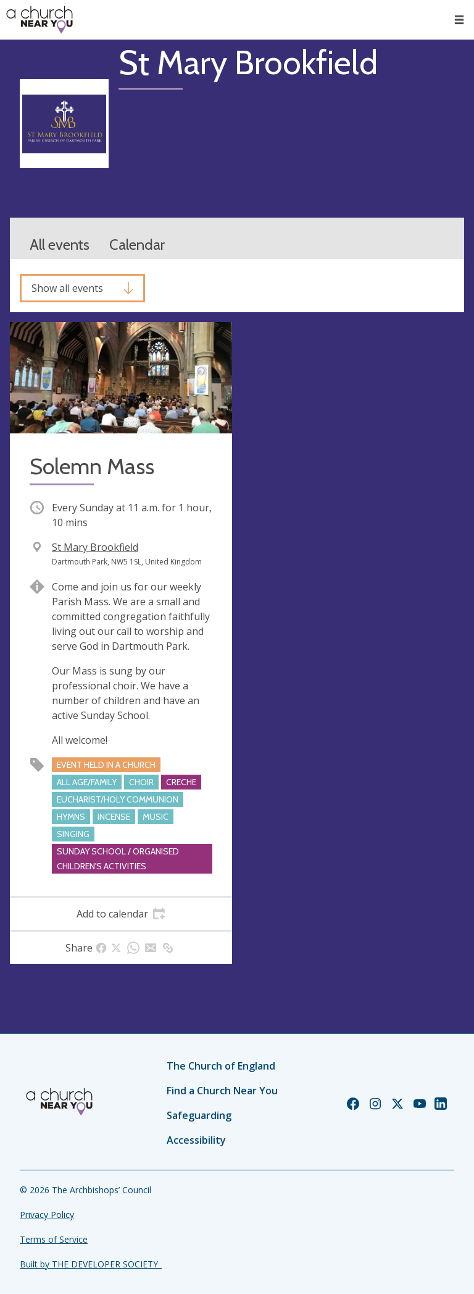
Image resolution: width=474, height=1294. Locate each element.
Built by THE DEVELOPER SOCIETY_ (91, 1264)
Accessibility (196, 1140)
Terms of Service (54, 1239)
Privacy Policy (47, 1214)
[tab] (121, 914)
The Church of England (221, 1066)
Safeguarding (199, 1115)
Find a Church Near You (222, 1090)
